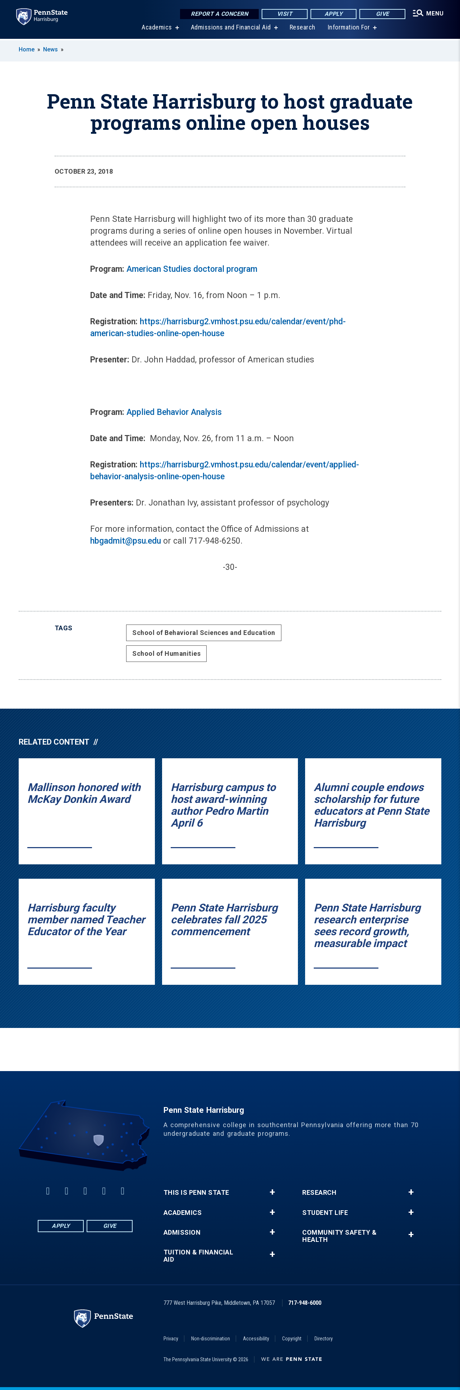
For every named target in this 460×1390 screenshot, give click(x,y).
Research (301, 28)
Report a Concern (217, 14)
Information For (348, 28)
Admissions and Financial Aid (230, 28)
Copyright (292, 1338)
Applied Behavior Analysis (174, 412)
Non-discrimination (210, 1338)
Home (26, 49)
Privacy (171, 1338)
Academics (156, 28)
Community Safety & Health (339, 1236)
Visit (283, 14)
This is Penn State (196, 1192)
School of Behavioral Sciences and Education (203, 632)
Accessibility (256, 1338)
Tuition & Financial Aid (199, 1256)
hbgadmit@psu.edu (125, 541)
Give (380, 14)
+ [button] (272, 1192)
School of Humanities (166, 653)
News (50, 49)
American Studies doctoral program (191, 269)
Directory (323, 1338)
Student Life (325, 1212)
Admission (182, 1232)
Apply (332, 14)
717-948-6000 (304, 1302)
